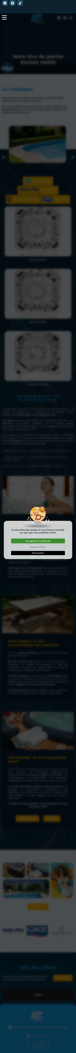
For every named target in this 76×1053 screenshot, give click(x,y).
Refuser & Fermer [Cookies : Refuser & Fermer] (38, 533)
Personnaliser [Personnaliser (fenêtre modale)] (38, 539)
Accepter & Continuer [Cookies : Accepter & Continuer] (37, 527)
